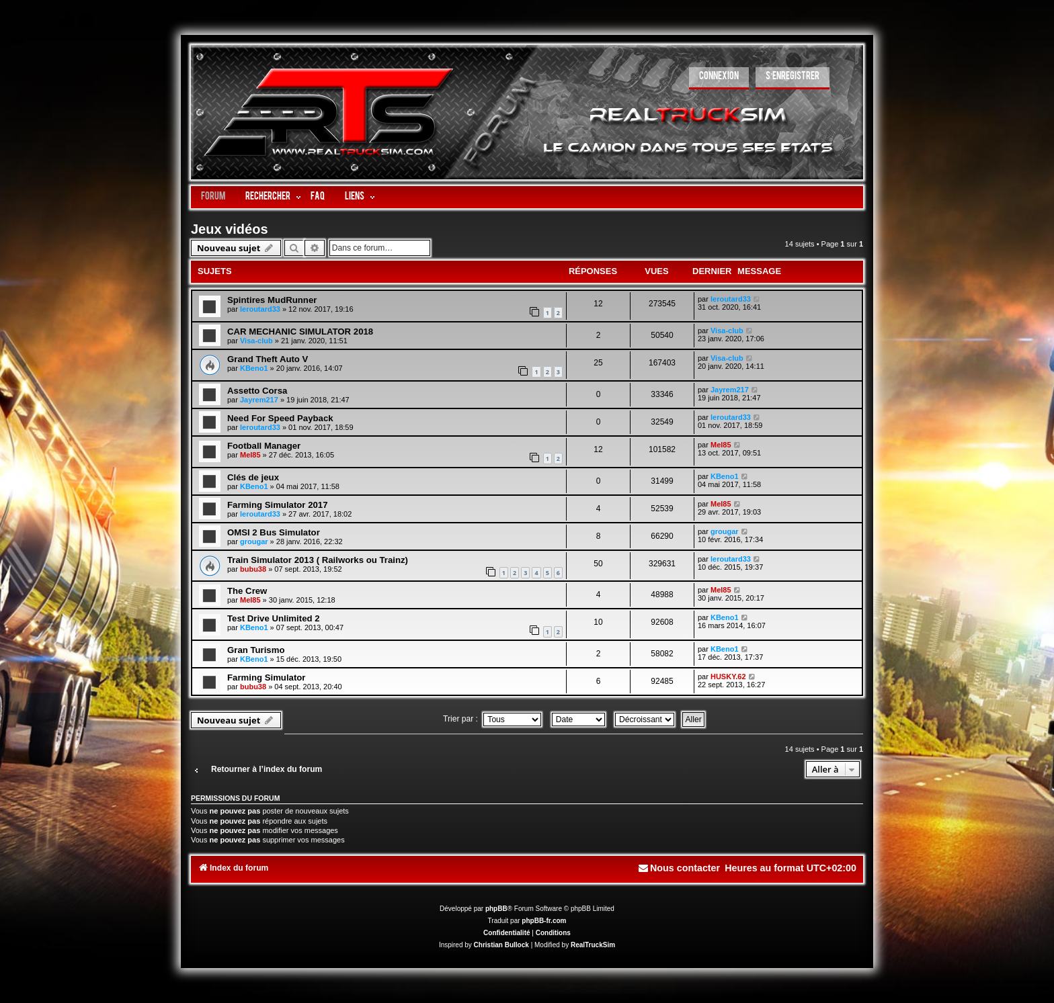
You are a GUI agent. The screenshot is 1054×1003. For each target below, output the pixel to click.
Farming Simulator (266, 677)
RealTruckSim (593, 945)
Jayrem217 (259, 400)
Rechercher (267, 197)
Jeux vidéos (229, 229)
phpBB (496, 908)
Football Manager (263, 446)
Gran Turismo (256, 650)
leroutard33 (260, 309)
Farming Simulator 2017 (277, 505)
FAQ (318, 197)
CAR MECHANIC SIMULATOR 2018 (300, 331)
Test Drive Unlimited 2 (273, 618)
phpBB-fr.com (544, 920)
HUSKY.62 (728, 676)
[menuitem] (719, 78)
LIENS (354, 197)
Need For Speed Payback (280, 418)
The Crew (247, 591)
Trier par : (492, 719)
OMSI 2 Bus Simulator (273, 532)
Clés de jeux (253, 477)
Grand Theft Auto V (267, 359)
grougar (254, 541)
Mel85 (250, 455)
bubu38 (253, 569)
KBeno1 (254, 368)
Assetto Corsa (257, 391)
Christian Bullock (501, 945)
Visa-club (256, 341)
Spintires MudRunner (272, 300)
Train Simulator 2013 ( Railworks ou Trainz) (317, 560)
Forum (213, 197)
